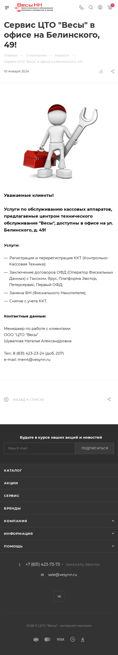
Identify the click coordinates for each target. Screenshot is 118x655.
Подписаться (94, 448)
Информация (18, 534)
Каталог (13, 470)
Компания (15, 521)
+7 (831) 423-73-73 (43, 565)
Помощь (13, 546)
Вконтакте (59, 596)
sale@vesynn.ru (62, 574)
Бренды (12, 508)
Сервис (11, 496)
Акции (11, 483)
